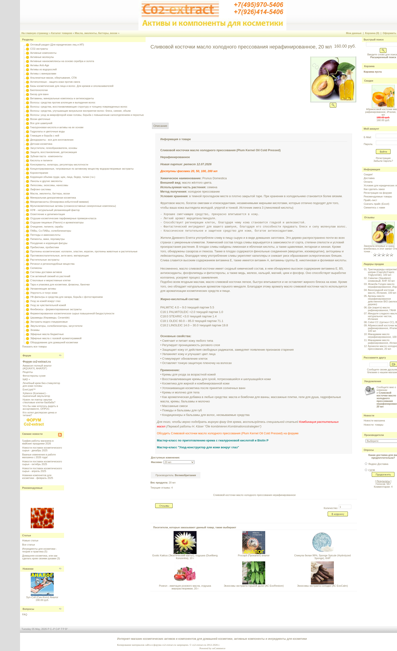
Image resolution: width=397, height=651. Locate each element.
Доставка (369, 178)
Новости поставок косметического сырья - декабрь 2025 (42, 449)
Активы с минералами (43, 73)
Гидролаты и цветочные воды (47, 131)
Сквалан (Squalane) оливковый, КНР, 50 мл (381, 279)
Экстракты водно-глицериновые (49, 321)
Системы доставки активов (46, 272)
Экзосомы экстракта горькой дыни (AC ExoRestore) (254, 585)
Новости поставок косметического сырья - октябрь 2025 (42, 463)
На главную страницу (34, 33)
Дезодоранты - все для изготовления (51, 139)
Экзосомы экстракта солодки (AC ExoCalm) (322, 585)
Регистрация (383, 158)
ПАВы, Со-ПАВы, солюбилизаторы (50, 230)
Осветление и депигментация (47, 214)
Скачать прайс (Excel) (376, 203)
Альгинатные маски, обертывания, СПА (53, 77)
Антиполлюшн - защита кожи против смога (55, 81)
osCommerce (218, 648)
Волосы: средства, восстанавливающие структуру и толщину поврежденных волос (78, 106)
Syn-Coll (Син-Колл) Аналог (42, 597)
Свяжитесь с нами (374, 207)
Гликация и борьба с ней (44, 135)
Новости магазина (374, 420)
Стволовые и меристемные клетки (50, 280)
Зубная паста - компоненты (46, 156)
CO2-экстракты (39, 48)
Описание (160, 126)
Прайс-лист (370, 200)
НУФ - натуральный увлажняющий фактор (55, 210)
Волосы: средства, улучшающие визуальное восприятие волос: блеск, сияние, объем (80, 110)
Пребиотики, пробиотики (44, 247)
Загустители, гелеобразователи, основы (53, 148)
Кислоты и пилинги (41, 160)
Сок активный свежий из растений (50, 276)
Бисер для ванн (39, 94)
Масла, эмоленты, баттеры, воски (96, 33)
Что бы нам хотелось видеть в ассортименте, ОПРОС (40, 407)
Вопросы (28, 609)
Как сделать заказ (374, 189)
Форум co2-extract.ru (37, 361)
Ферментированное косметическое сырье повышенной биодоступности (72, 313)
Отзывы (369, 217)
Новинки (28, 568)
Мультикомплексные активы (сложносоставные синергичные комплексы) (73, 206)
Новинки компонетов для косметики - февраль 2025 (37, 476)
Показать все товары (34, 346)
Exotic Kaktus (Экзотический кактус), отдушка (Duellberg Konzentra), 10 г (185, 557)
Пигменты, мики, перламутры (47, 239)
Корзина (369, 66)
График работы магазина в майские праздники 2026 (37, 442)
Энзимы (35, 330)
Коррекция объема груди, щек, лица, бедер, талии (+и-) (62, 177)
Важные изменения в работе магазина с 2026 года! (39, 456)
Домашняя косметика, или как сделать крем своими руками (39, 557)
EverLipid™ (29, 389)
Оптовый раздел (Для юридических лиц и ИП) (57, 44)
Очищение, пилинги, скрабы (46, 226)
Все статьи (28, 544)
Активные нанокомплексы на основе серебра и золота (62, 61)
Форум (27, 355)
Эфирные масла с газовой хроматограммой (56, 338)
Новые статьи (30, 540)
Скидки (368, 80)
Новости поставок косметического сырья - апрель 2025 (42, 469)
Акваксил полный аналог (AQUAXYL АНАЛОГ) (37, 367)
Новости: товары (373, 424)
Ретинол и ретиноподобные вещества (52, 263)
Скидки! (368, 174)
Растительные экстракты (44, 259)
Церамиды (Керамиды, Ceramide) (50, 317)
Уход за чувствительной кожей (48, 305)
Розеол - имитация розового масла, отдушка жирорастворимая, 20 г (185, 587)
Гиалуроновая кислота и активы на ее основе (57, 127)
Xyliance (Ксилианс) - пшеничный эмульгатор (36, 394)
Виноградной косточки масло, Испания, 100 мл (382, 291)
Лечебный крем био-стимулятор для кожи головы (41, 384)
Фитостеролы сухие (34, 375)
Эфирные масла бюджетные (47, 334)
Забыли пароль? (383, 160)
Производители (374, 435)
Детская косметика (41, 143)
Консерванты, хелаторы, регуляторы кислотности (59, 164)
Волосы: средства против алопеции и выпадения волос (63, 102)
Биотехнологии (39, 90)
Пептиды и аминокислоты (45, 234)
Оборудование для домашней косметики (54, 342)
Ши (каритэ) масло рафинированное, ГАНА (382, 309)
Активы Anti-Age (39, 65)
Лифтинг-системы (40, 189)
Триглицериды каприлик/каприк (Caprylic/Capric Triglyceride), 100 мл (382, 272)
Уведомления (372, 381)
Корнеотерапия (39, 172)
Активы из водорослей (43, 69)
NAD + (26, 379)
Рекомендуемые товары (378, 196)
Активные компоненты (43, 52)
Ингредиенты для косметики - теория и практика (39, 550)
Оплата (368, 181)
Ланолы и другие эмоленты (46, 181)
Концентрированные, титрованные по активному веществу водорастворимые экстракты (82, 168)
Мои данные (354, 33)
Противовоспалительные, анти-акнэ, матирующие (59, 255)
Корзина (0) (372, 33)
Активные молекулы (42, 57)
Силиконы (36, 268)
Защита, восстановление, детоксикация (53, 152)
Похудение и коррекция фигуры (49, 243)
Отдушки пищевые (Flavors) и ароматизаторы (57, 222)
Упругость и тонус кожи (43, 292)
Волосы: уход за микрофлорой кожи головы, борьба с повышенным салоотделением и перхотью (87, 115)
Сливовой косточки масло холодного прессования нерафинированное (254, 495)
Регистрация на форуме (378, 192)
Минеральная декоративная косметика (53, 197)
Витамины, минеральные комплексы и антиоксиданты (62, 98)
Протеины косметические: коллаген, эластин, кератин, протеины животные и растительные (84, 251)
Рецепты (28, 372)
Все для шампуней (41, 123)
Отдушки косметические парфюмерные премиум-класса (63, 218)
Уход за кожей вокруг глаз (45, 301)
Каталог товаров (61, 33)
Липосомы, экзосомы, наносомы (49, 185)
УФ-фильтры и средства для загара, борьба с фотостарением (66, 297)
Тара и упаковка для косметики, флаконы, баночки (60, 284)
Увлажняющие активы (43, 288)
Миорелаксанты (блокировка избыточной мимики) (59, 201)
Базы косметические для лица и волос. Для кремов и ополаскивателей (71, 86)
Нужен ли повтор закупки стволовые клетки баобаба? (39, 401)
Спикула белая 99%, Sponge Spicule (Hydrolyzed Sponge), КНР (322, 557)
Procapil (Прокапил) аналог (254, 555)
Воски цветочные (40, 119)
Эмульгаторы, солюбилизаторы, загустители (56, 325)
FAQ (24, 614)
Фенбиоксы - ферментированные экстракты (56, 309)
